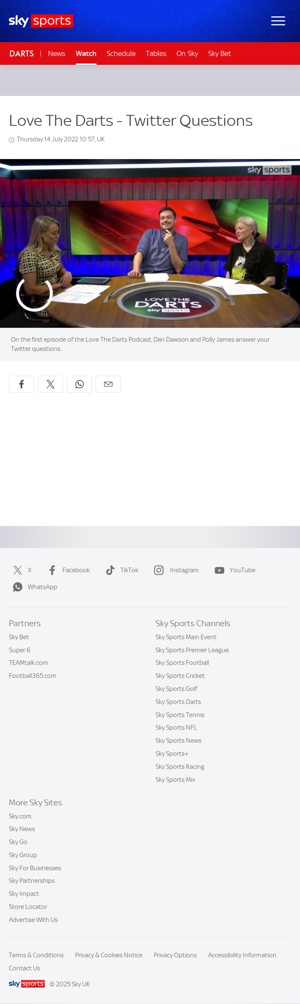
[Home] (41, 21)
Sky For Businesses (35, 868)
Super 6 (19, 650)
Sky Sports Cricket (180, 676)
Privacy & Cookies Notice (108, 955)
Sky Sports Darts (178, 702)
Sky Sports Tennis (179, 715)
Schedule (121, 53)
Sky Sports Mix (175, 780)
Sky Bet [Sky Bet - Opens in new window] (219, 53)
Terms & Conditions (36, 955)
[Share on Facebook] (21, 384)
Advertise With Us (33, 920)
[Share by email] (108, 384)
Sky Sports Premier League (192, 650)
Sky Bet (19, 637)
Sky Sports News (178, 740)
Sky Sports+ (172, 753)
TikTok (120, 570)
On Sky (187, 53)
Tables (156, 53)
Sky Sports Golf (176, 689)
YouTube (233, 570)
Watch (86, 53)
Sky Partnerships (32, 880)
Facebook (67, 570)
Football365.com (32, 676)
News (56, 53)
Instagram (174, 570)
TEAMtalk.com (28, 663)
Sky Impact (24, 894)
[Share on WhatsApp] (79, 384)
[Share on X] (50, 384)
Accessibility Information (242, 955)
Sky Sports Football (182, 663)
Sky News (22, 829)
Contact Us (24, 968)
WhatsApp (33, 587)
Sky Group (23, 855)
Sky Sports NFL (176, 727)
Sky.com (20, 816)
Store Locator (28, 907)
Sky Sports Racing (179, 766)
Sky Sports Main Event (186, 637)
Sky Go (18, 842)
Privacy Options (175, 955)
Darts (21, 53)
